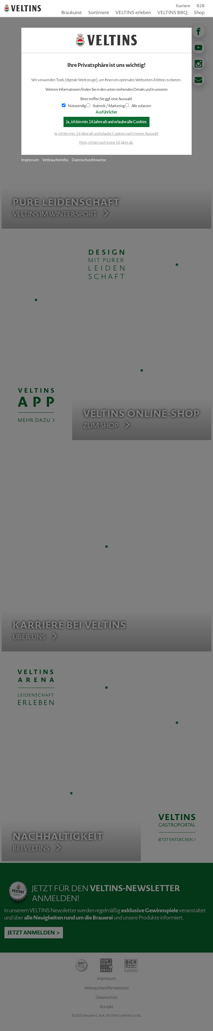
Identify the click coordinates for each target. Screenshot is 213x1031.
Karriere (183, 5)
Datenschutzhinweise (89, 160)
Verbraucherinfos (55, 160)
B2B (201, 5)
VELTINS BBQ (172, 12)
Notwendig (74, 105)
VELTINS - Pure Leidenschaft (22, 8)
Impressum (30, 160)
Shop (199, 12)
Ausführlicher (106, 112)
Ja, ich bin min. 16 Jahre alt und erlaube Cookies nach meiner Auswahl (106, 133)
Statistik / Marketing (106, 105)
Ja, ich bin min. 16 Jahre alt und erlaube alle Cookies (106, 122)
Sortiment (98, 12)
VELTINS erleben (133, 12)
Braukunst (71, 12)
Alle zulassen (138, 105)
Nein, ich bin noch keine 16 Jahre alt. (106, 142)
